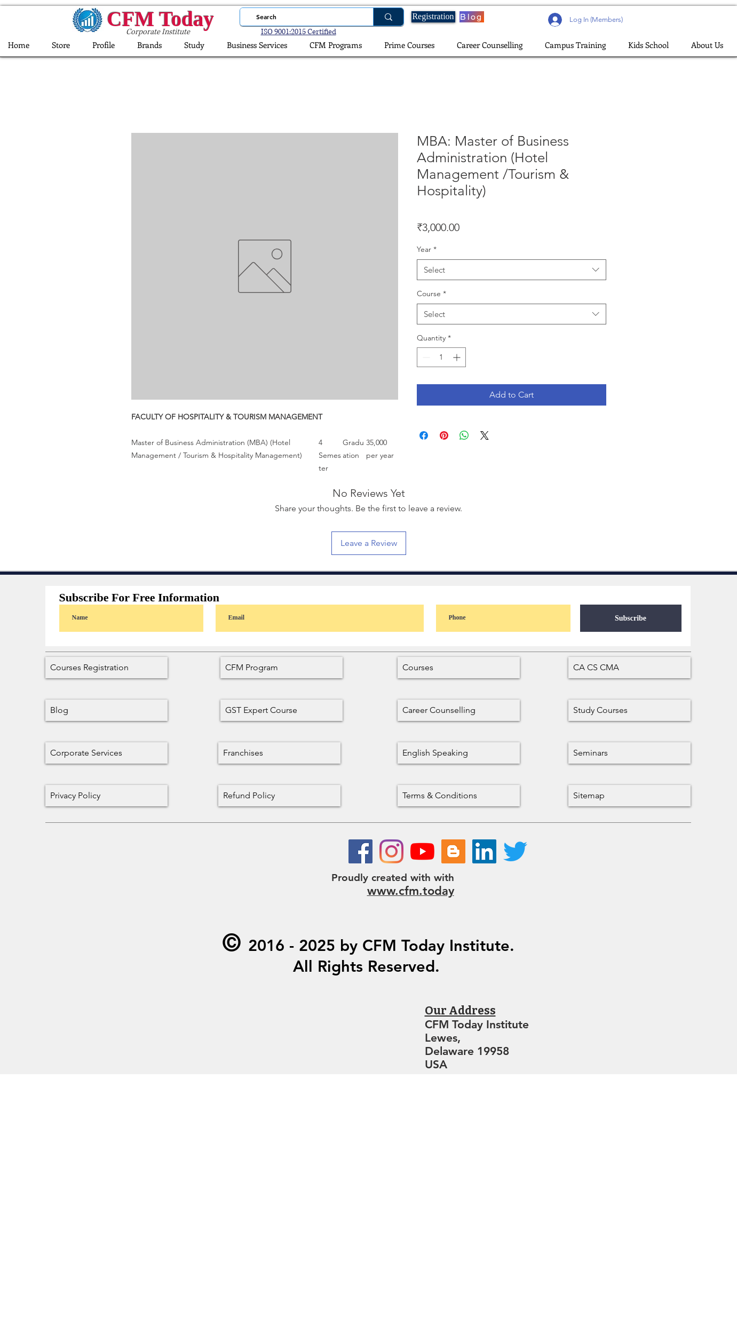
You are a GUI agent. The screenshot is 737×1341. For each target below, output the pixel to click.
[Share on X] (484, 435)
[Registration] (433, 16)
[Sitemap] (629, 795)
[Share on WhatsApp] (464, 435)
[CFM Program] (281, 667)
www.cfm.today (410, 891)
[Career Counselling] (459, 710)
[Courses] (459, 667)
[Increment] (457, 357)
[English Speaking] (459, 753)
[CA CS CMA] (629, 667)
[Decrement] (425, 357)
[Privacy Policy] (106, 795)
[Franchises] (279, 753)
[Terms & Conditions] (459, 795)
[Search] (303, 17)
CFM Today (160, 18)
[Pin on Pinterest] (444, 435)
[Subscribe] (630, 618)
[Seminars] (629, 753)
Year (427, 249)
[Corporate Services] (106, 753)
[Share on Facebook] (423, 435)
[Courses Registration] (106, 667)
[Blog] (471, 16)
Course (431, 293)
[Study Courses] (629, 710)
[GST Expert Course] (281, 710)
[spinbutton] (441, 357)
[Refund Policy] (279, 795)
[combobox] (511, 269)
